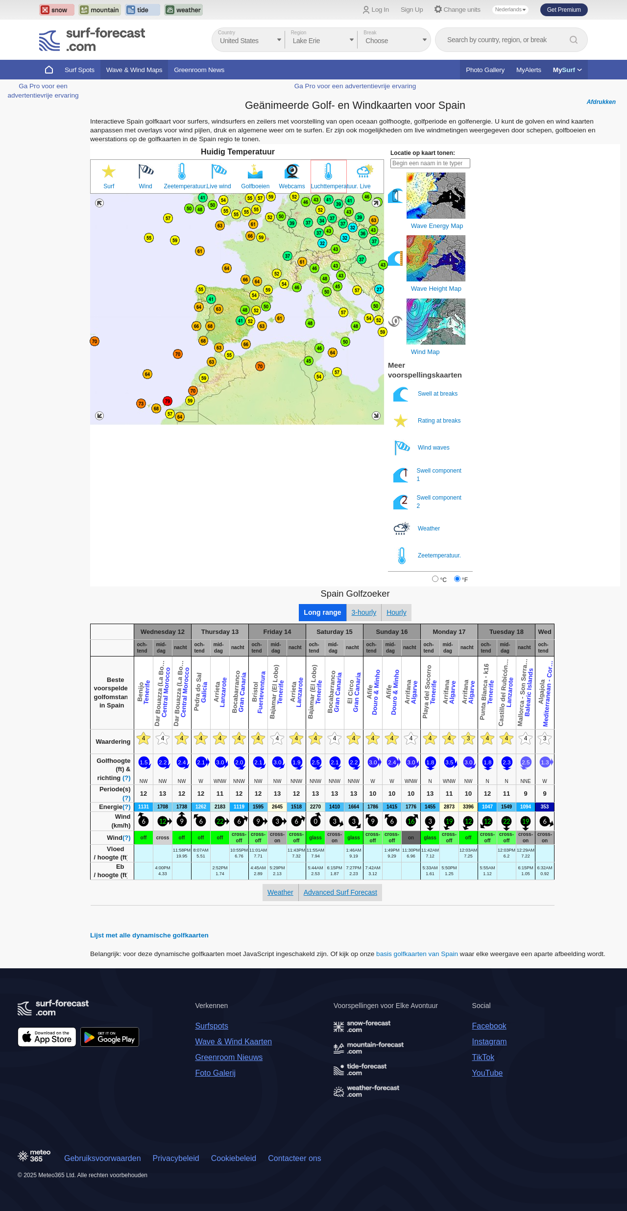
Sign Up (412, 9)
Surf (108, 186)
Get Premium (564, 9)
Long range (322, 612)
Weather (417, 528)
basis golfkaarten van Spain (417, 954)
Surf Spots (80, 70)
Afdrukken (601, 102)
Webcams (292, 186)
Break (369, 32)
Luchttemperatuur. (329, 186)
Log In (380, 9)
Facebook (489, 1026)
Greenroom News (199, 70)
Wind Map (425, 351)
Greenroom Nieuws (229, 1057)
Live (365, 186)
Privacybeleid (176, 1158)
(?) (126, 778)
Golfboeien (255, 186)
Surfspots (211, 1026)
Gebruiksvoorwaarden (102, 1158)
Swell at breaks (426, 394)
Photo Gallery (485, 70)
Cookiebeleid (234, 1158)
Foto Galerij (215, 1073)
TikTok (483, 1057)
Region (299, 32)
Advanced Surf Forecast (340, 892)
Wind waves (422, 447)
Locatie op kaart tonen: (422, 153)
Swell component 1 (427, 474)
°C (443, 580)
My (567, 70)
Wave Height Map (436, 288)
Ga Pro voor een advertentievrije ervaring (355, 86)
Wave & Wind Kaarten (233, 1041)
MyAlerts (528, 70)
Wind (145, 186)
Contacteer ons (294, 1158)
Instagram (489, 1041)
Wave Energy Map (437, 225)
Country (226, 32)
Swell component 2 (427, 501)
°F (465, 580)
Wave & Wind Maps (134, 70)
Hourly (396, 612)
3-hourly (364, 612)
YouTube (487, 1073)
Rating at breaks (427, 420)
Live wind (219, 186)
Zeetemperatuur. (182, 186)
